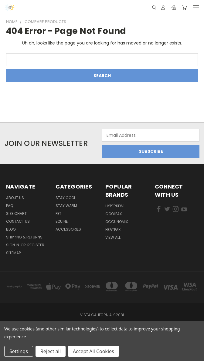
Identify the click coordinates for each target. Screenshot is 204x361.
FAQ (9, 205)
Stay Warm (66, 205)
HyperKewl (115, 205)
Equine (62, 221)
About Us (15, 197)
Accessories (68, 229)
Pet (58, 213)
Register (35, 245)
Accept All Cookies (93, 351)
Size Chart (16, 213)
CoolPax (113, 213)
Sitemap (13, 252)
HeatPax (113, 229)
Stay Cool (66, 197)
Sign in (13, 245)
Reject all (50, 351)
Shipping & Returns (24, 237)
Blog (11, 229)
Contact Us (18, 221)
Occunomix (116, 221)
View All (113, 237)
